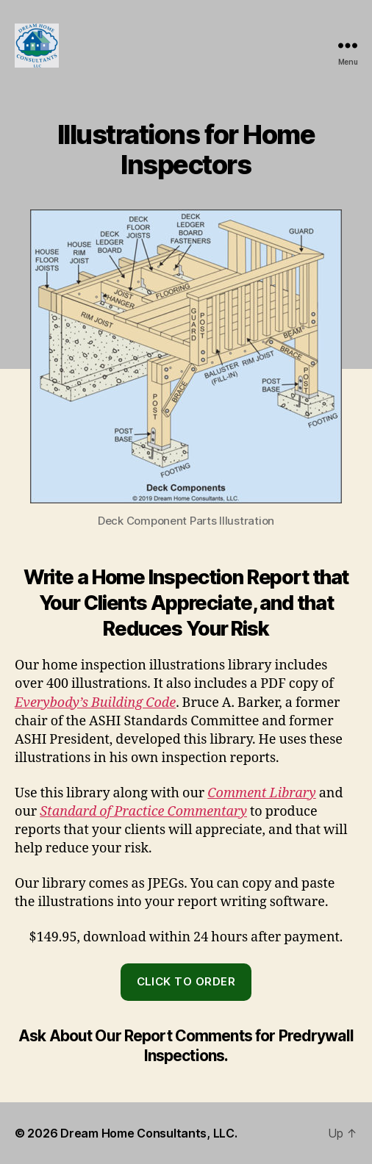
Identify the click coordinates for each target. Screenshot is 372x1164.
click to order (186, 981)
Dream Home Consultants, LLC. (148, 1133)
